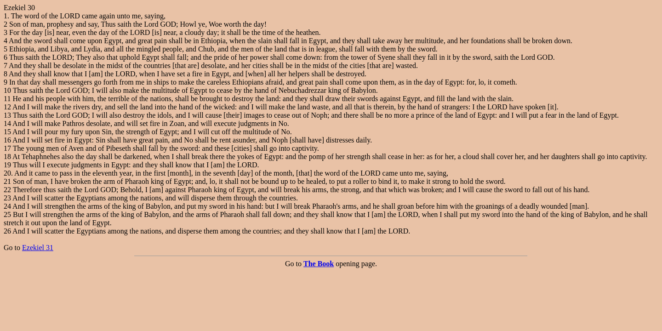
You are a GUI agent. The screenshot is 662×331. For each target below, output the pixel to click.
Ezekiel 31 (37, 247)
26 (7, 231)
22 (7, 190)
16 (7, 140)
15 (7, 132)
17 (7, 148)
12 (7, 107)
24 (7, 206)
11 (7, 99)
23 (7, 198)
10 (7, 90)
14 (7, 123)
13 (7, 115)
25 (7, 214)
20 (7, 173)
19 (7, 165)
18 (7, 156)
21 (7, 181)
